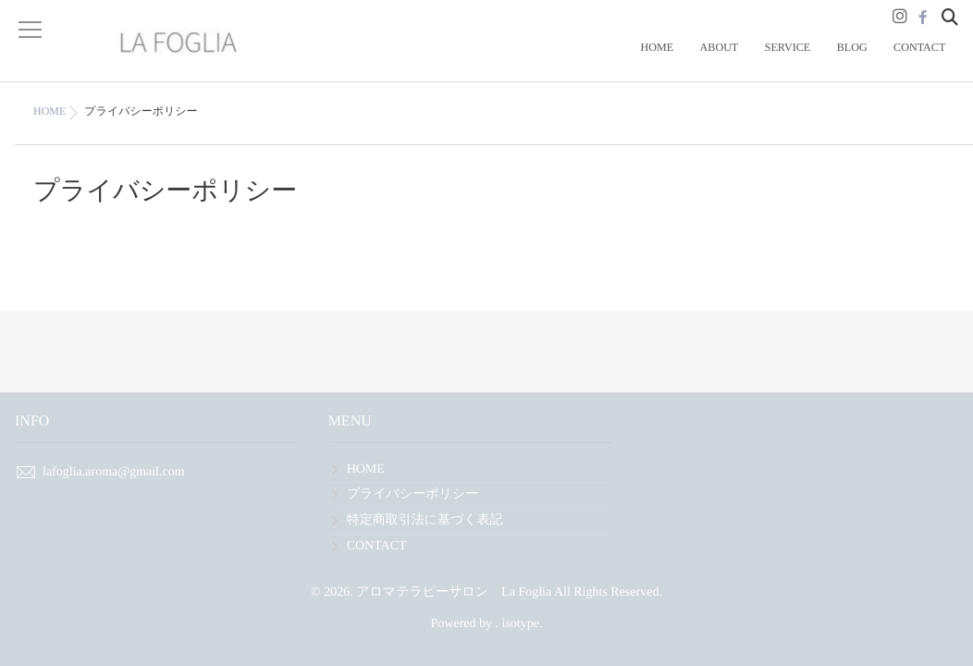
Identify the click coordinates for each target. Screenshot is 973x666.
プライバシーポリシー (413, 494)
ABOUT (756, 61)
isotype (520, 624)
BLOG (868, 61)
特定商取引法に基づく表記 (425, 520)
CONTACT (925, 61)
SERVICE (814, 61)
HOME (705, 61)
